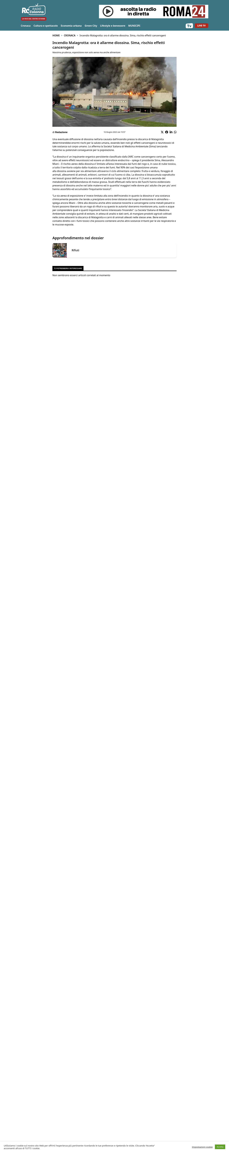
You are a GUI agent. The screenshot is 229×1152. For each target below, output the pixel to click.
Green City (91, 25)
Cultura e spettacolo (45, 25)
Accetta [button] (220, 1146)
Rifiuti (75, 250)
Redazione (61, 132)
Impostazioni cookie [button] (202, 1147)
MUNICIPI (134, 25)
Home (56, 35)
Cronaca (26, 25)
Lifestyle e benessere (112, 25)
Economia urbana (71, 25)
